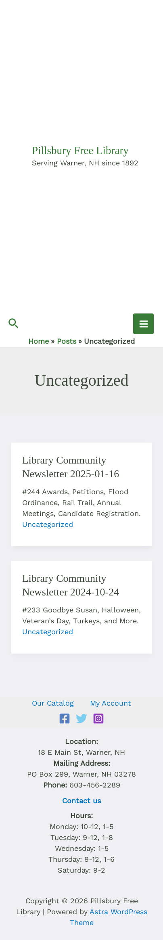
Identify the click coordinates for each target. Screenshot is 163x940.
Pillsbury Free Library (80, 150)
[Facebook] (64, 718)
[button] (13, 324)
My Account (110, 703)
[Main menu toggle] (143, 323)
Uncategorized (47, 524)
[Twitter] (81, 718)
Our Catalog (53, 703)
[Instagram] (98, 718)
